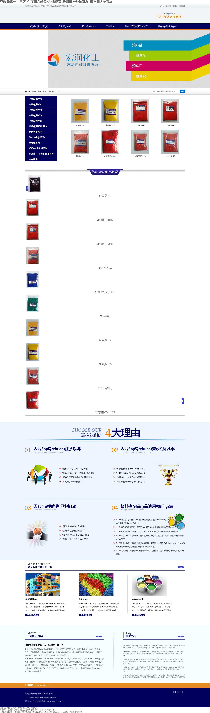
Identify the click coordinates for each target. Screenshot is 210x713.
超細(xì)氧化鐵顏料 (38, 148)
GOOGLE (182, 6)
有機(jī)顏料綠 (35, 121)
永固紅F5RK (140, 125)
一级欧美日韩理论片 (7, 712)
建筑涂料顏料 (31, 599)
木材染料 (33, 159)
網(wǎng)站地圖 (166, 6)
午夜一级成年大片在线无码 (58, 712)
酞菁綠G (105, 316)
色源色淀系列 (35, 132)
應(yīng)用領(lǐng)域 (167, 26)
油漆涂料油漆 (137, 599)
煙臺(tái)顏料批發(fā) (43, 685)
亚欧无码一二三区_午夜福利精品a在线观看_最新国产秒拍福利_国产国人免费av (56, 2)
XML (175, 6)
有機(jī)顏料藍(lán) (38, 126)
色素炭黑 (51, 91)
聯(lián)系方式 (36, 32)
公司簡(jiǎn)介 (65, 26)
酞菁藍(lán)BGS (105, 292)
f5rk (58, 91)
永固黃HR (80, 125)
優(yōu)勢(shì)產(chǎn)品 (136, 26)
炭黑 (44, 91)
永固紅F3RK (170, 125)
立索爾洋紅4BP (110, 156)
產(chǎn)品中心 (89, 26)
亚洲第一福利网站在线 (23, 712)
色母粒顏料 (83, 599)
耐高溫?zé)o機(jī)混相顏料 (41, 154)
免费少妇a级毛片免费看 (39, 712)
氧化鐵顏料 (34, 143)
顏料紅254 (80, 156)
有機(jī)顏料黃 (35, 99)
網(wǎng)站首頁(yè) (39, 26)
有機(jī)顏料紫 (35, 115)
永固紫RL (105, 195)
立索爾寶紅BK (140, 156)
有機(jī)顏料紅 (35, 104)
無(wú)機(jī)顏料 (37, 137)
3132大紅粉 (170, 156)
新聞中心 (110, 26)
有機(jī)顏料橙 (35, 110)
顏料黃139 (110, 125)
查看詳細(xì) (33, 615)
